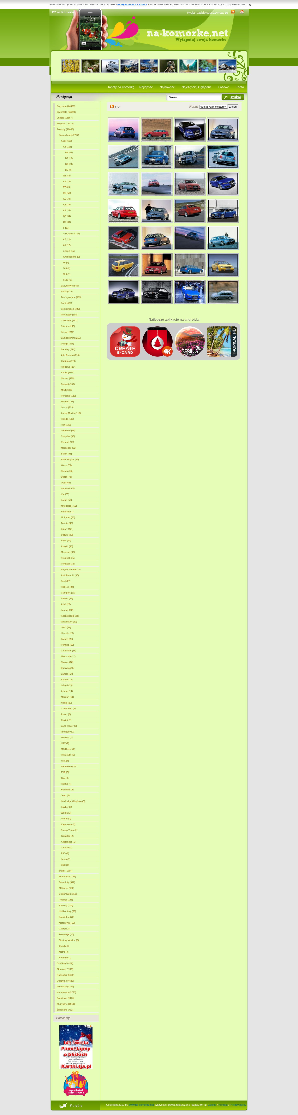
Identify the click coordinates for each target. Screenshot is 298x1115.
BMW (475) (67, 291)
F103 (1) (67, 280)
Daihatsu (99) (68, 430)
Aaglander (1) (68, 841)
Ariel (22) (66, 604)
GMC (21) (66, 627)
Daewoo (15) (67, 668)
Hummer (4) (67, 789)
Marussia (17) (68, 656)
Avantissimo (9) (71, 256)
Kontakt (223, 1104)
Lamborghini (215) (71, 338)
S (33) (66, 228)
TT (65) (67, 187)
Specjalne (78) (66, 917)
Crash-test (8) (68, 708)
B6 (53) (69, 152)
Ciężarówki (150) (68, 894)
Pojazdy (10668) (65, 129)
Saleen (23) (67, 598)
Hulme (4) (66, 784)
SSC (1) (65, 865)
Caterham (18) (68, 650)
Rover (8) (66, 714)
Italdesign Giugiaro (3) (73, 801)
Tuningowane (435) (71, 297)
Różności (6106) (65, 975)
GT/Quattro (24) (71, 233)
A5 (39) (67, 199)
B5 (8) (68, 170)
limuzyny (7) (67, 731)
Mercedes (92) (68, 448)
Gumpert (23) (68, 592)
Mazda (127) (67, 401)
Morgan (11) (67, 697)
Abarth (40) (67, 546)
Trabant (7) (67, 737)
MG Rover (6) (68, 749)
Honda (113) (67, 419)
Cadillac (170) (68, 361)
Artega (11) (67, 691)
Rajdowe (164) (68, 367)
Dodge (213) (67, 343)
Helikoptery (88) (67, 911)
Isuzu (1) (65, 859)
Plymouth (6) (68, 755)
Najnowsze (167, 87)
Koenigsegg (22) (70, 616)
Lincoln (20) (67, 633)
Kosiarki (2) (65, 957)
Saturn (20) (67, 639)
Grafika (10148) (65, 963)
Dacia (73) (66, 477)
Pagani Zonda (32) (71, 569)
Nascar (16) (67, 662)
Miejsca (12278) (65, 123)
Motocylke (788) (67, 876)
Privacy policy (238, 1104)
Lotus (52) (66, 500)
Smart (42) (66, 529)
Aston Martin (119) (71, 413)
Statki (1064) (65, 870)
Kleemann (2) (68, 824)
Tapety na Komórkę (121, 87)
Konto (240, 87)
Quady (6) (64, 946)
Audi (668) (66, 141)
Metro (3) (63, 952)
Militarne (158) (66, 888)
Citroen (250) (68, 326)
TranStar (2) (67, 836)
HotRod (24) (67, 587)
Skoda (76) (67, 471)
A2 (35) (67, 210)
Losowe (223, 87)
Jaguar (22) (67, 610)
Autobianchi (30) (70, 575)
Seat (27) (66, 581)
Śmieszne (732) (65, 1009)
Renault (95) (67, 442)
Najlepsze (146, 87)
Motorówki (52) (67, 923)
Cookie (212, 1104)
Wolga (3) (66, 813)
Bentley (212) (68, 349)
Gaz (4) (65, 778)
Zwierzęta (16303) (66, 112)
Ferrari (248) (67, 332)
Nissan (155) (67, 378)
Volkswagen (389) (70, 309)
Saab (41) (66, 540)
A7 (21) (67, 239)
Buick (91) (66, 453)
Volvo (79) (66, 465)
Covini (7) (66, 720)
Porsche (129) (68, 395)
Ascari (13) (67, 679)
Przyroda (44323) (66, 106)
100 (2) (66, 268)
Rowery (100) (66, 905)
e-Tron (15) (69, 251)
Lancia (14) (67, 674)
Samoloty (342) (67, 882)
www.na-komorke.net (141, 1104)
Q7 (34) (67, 222)
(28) (69, 158)
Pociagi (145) (66, 899)
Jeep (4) (65, 795)
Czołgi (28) (65, 928)
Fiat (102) (66, 424)
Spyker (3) (66, 807)
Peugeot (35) (68, 558)
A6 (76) (67, 181)
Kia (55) (65, 494)
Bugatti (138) (68, 384)
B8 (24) (69, 164)
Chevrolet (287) (69, 320)
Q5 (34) (67, 216)
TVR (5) (65, 772)
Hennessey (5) (69, 766)
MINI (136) (66, 390)
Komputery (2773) (66, 992)
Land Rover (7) (69, 726)
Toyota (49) (67, 523)
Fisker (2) (66, 818)
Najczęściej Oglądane (196, 87)
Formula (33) (68, 563)
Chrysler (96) (68, 436)
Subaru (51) (67, 511)
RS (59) (67, 193)
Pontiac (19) (67, 645)
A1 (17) (67, 245)
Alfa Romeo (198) (70, 355)
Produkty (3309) (65, 986)
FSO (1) (65, 853)
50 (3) (66, 262)
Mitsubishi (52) (69, 506)
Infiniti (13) (67, 685)
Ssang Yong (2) (69, 830)
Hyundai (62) (68, 488)
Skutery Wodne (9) (69, 940)
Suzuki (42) (67, 535)
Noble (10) (66, 702)
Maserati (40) (68, 552)
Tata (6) (65, 760)
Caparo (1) (66, 847)
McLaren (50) (68, 517)
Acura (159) (67, 372)
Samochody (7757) (69, 135)
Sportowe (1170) (65, 998)
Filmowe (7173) (65, 969)
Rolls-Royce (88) (70, 459)
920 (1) (66, 274)
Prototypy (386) (69, 314)
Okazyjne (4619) (65, 981)
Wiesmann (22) (69, 621)
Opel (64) (66, 482)
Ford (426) (66, 303)
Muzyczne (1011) (66, 1004)
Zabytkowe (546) (70, 285)
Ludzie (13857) (65, 117)
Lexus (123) (67, 407)
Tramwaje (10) (66, 934)
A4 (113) (67, 146)
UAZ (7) (65, 743)
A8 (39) (67, 204)
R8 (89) (67, 175)
